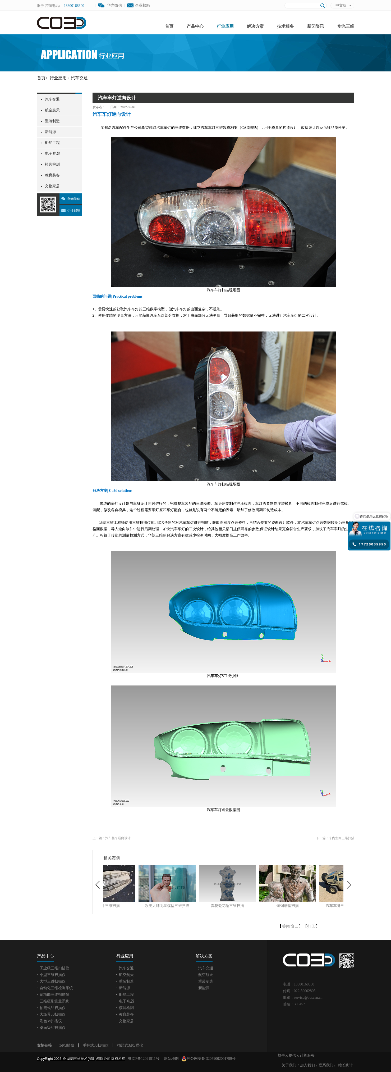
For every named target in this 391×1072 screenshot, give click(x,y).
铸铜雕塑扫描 (313, 906)
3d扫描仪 (66, 1045)
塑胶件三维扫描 (132, 906)
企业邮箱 (142, 5)
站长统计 (345, 1065)
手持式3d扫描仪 (96, 1045)
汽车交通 (79, 78)
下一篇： (335, 838)
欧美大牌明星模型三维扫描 (192, 906)
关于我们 (289, 1065)
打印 (311, 926)
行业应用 (58, 78)
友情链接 (44, 1045)
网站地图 (170, 1059)
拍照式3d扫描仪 (130, 1045)
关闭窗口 (290, 926)
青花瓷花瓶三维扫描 (252, 906)
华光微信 (73, 199)
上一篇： (112, 838)
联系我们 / (327, 1065)
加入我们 (307, 1065)
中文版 (341, 5)
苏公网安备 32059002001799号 (208, 1058)
